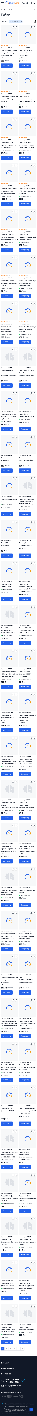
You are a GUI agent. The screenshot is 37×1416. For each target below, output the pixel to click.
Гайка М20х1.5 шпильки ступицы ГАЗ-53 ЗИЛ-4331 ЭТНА (27, 99)
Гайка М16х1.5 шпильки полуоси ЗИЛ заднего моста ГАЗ (9, 99)
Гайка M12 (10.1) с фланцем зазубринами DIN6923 (27, 1198)
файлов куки (8, 1411)
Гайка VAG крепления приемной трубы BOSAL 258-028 (9, 892)
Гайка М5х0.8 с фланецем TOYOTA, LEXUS (8, 1111)
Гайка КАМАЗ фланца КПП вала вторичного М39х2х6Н (27, 191)
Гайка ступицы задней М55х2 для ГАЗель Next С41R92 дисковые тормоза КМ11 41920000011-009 (9, 676)
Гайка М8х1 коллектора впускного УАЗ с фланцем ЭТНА (27, 283)
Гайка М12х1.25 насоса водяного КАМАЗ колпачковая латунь (9, 630)
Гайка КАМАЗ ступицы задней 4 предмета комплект (27, 329)
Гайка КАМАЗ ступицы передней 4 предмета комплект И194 (9, 53)
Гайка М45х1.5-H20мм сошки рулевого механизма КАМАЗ (9, 191)
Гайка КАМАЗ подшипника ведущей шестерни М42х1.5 (27, 237)
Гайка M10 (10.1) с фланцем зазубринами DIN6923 (9, 1198)
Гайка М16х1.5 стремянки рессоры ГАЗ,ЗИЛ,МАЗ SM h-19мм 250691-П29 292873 (8, 851)
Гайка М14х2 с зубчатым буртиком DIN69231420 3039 (8, 1329)
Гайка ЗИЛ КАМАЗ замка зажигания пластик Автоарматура (9, 237)
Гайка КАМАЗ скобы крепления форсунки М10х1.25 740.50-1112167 (9, 1023)
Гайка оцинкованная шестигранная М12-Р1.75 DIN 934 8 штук (27, 501)
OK (31, 1409)
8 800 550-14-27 (12, 1379)
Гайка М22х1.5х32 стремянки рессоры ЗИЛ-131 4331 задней (26, 145)
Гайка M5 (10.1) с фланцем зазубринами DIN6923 (9, 1242)
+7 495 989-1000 (12, 1382)
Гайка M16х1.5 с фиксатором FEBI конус (7, 717)
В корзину (6, 65)
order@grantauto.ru (13, 1386)
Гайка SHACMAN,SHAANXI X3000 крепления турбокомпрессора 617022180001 (26, 982)
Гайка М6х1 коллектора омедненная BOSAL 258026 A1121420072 (9, 1154)
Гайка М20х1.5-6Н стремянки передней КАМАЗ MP (27, 1023)
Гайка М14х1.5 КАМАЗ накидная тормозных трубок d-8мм (8, 416)
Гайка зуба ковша (25, 543)
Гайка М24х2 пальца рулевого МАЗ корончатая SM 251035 (27, 849)
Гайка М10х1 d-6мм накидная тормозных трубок (8, 283)
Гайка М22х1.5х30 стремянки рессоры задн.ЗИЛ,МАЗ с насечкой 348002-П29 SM (27, 938)
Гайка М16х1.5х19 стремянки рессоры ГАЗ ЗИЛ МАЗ (8, 145)
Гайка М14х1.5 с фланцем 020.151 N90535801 (25, 674)
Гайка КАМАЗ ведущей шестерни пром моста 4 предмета (9, 980)
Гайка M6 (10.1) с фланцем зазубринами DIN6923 (27, 1242)
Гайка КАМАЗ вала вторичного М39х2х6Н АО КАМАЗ (27, 1067)
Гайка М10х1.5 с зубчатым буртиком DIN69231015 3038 (26, 1285)
